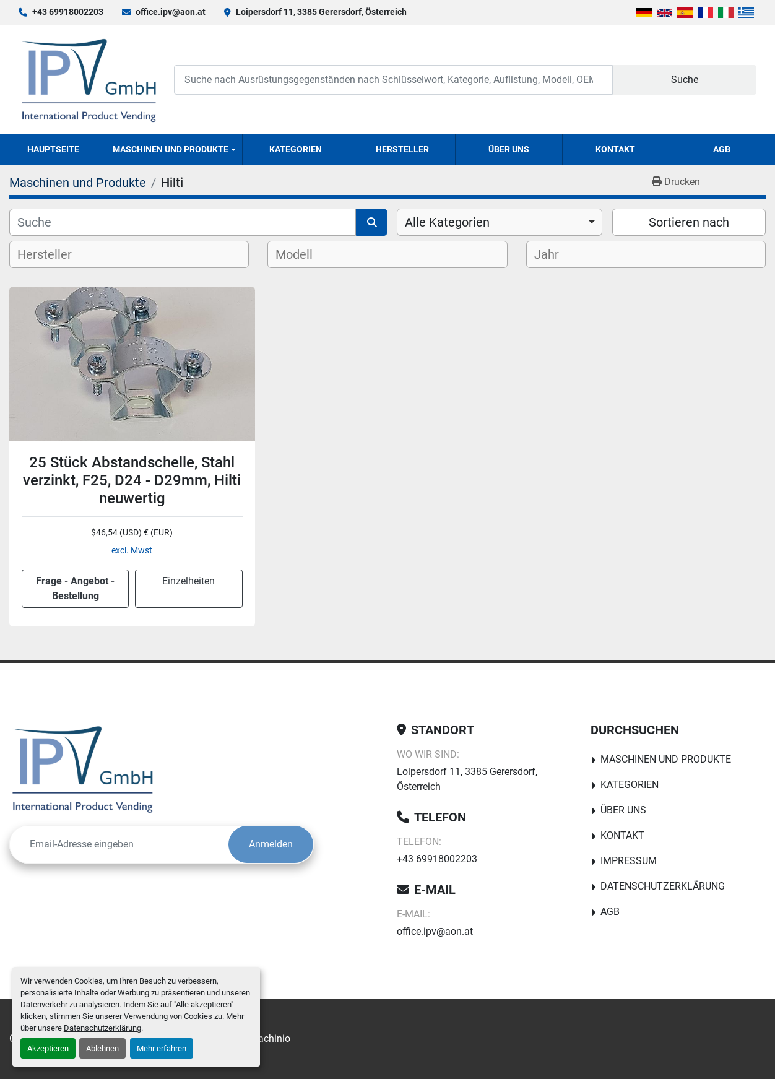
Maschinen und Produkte (170, 149)
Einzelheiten (188, 581)
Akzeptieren (48, 1048)
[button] (174, 149)
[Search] (393, 79)
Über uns (508, 149)
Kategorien (295, 149)
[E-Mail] (119, 844)
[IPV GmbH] (82, 768)
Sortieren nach (689, 222)
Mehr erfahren (161, 1048)
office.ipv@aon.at (171, 12)
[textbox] (54, 254)
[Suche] (182, 222)
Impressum (628, 861)
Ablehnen (102, 1048)
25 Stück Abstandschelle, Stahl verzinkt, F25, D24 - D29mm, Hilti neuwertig (132, 480)
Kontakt (615, 149)
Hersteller (402, 149)
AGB (721, 149)
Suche (684, 79)
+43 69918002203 (67, 12)
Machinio (269, 1038)
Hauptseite (53, 149)
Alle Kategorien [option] (447, 222)
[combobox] (499, 222)
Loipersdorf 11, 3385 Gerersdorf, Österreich (321, 12)
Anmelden (271, 844)
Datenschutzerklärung (102, 1028)
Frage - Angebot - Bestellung (75, 588)
